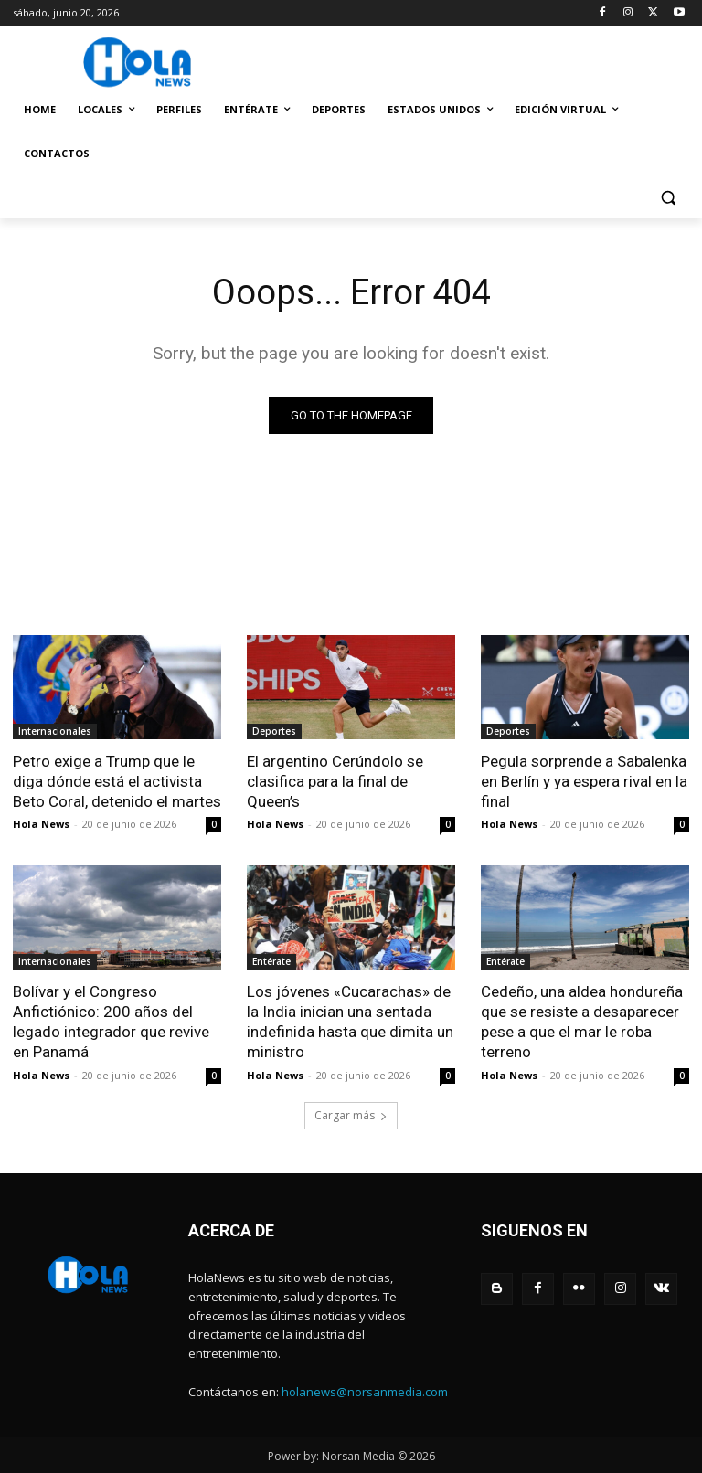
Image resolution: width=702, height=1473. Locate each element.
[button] (667, 197)
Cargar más (351, 1114)
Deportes (274, 731)
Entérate (271, 961)
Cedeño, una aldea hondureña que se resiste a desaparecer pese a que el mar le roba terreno (582, 1021)
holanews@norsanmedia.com (365, 1391)
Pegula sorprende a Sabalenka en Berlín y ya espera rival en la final (584, 781)
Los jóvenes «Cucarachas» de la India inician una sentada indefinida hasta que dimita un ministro (350, 1021)
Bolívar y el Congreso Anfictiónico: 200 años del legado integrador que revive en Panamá (111, 1021)
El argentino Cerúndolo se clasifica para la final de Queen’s (335, 781)
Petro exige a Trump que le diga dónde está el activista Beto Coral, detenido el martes (117, 781)
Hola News (41, 824)
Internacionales (54, 731)
